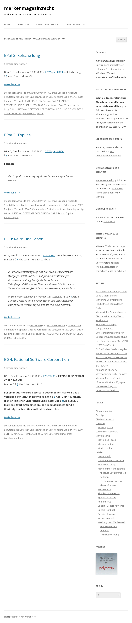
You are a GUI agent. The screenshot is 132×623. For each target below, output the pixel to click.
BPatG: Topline (17, 134)
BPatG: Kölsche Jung (22, 55)
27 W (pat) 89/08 (54, 72)
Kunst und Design (107, 464)
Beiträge (100, 415)
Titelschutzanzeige (115, 246)
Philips (13, 109)
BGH (73, 329)
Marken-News (103, 435)
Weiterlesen (12, 84)
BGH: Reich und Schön (23, 238)
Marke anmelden (76, 24)
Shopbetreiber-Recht (109, 493)
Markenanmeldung (106, 180)
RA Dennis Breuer (56, 92)
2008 (80, 96)
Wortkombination (13, 437)
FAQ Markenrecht (105, 419)
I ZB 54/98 (49, 255)
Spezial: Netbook (107, 509)
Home (7, 24)
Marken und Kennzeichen (34, 96)
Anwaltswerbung (108, 526)
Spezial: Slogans (27, 329)
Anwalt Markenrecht (48, 24)
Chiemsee (33, 333)
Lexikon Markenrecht (107, 431)
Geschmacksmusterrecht (111, 460)
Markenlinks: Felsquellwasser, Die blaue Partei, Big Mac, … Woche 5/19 (111, 316)
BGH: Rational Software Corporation (36, 359)
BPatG (34, 100)
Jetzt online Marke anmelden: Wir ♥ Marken (109, 192)
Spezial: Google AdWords (111, 505)
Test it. (40, 113)
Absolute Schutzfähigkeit (113, 472)
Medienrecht (104, 489)
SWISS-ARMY (29, 113)
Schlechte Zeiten (12, 113)
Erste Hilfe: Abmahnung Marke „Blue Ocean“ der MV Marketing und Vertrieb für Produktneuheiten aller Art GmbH (111, 300)
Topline (69, 213)
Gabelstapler (51, 105)
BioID (27, 100)
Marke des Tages (107, 439)
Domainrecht (104, 456)
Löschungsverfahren (111, 481)
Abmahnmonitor (104, 411)
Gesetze (100, 423)
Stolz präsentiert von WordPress (20, 616)
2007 (80, 205)
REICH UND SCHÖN (66, 109)
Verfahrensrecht (106, 518)
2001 (67, 329)
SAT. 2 (80, 109)
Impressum (23, 24)
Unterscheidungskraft (60, 433)
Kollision (104, 476)
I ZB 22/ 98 (49, 376)
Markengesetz (105, 427)
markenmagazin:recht (29, 8)
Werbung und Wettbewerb (111, 522)
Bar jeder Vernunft (14, 100)
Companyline (39, 209)
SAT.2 (54, 213)
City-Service (44, 100)
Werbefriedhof (105, 448)
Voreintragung (11, 217)
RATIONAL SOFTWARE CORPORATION (36, 109)
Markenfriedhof (106, 443)
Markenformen (108, 485)
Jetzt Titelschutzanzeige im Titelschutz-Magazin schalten (111, 266)
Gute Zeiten (65, 105)
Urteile (99, 452)
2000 (80, 429)
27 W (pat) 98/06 (54, 151)
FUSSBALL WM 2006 (33, 105)
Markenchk (109, 221)
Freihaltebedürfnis (56, 209)
